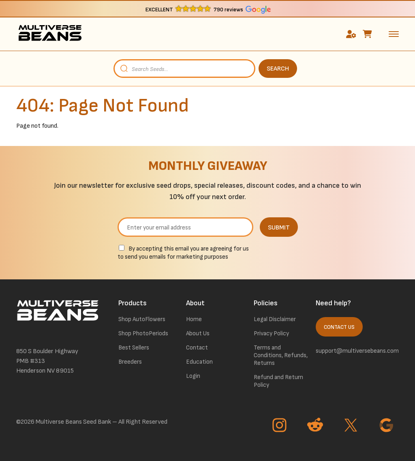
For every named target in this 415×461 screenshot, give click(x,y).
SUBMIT (279, 228)
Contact (197, 348)
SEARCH (278, 69)
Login (193, 376)
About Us (198, 333)
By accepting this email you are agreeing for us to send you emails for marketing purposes (183, 253)
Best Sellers (133, 348)
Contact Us (339, 327)
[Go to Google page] (387, 426)
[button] (207, 9)
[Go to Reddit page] (316, 426)
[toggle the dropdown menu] (393, 33)
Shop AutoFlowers (141, 319)
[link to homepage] (49, 34)
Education (199, 362)
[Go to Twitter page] (352, 426)
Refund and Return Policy (278, 381)
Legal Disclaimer (275, 319)
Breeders (130, 362)
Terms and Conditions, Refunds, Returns (281, 355)
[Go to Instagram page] (280, 426)
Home (194, 319)
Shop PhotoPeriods (143, 333)
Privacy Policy (271, 333)
